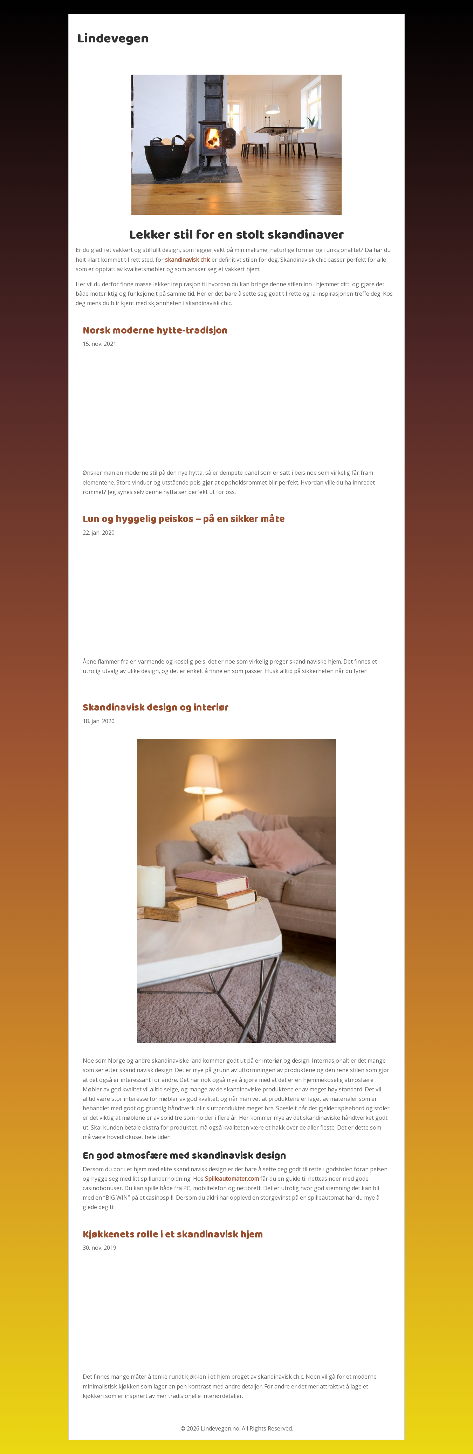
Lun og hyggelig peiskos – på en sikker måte (184, 520)
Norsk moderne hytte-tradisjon (155, 331)
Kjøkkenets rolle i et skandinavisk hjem (173, 1235)
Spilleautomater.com (232, 1178)
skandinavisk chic (187, 259)
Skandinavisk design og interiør (156, 708)
